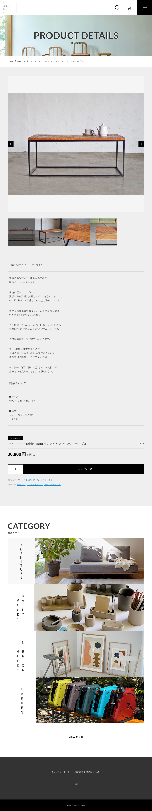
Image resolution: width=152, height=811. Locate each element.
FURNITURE (29, 480)
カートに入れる (83, 469)
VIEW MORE (76, 737)
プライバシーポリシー (61, 771)
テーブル (21, 484)
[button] (11, 144)
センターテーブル (35, 484)
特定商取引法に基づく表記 (87, 771)
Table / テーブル (44, 480)
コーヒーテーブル (52, 484)
